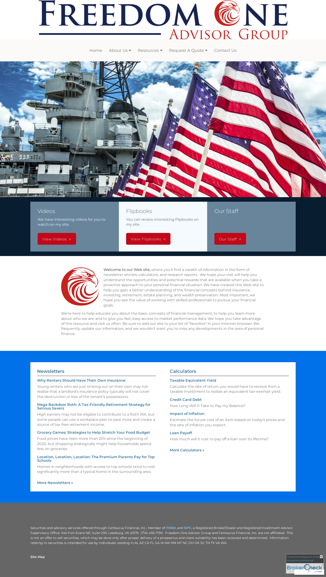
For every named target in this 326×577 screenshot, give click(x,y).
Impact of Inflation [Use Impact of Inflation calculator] (187, 414)
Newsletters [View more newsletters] (50, 371)
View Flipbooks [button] (146, 239)
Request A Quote (186, 50)
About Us (118, 50)
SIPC (187, 528)
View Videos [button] (54, 239)
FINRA (171, 528)
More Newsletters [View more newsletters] (55, 483)
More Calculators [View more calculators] (187, 450)
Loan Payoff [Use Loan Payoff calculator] (181, 433)
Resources (148, 50)
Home (95, 50)
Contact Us (225, 50)
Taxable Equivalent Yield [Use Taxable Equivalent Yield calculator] (193, 380)
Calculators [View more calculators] (183, 371)
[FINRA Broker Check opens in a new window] (305, 564)
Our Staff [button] (228, 239)
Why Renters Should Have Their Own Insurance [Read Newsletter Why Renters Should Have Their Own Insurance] (81, 380)
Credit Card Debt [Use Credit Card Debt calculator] (186, 399)
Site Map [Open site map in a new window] (37, 557)
